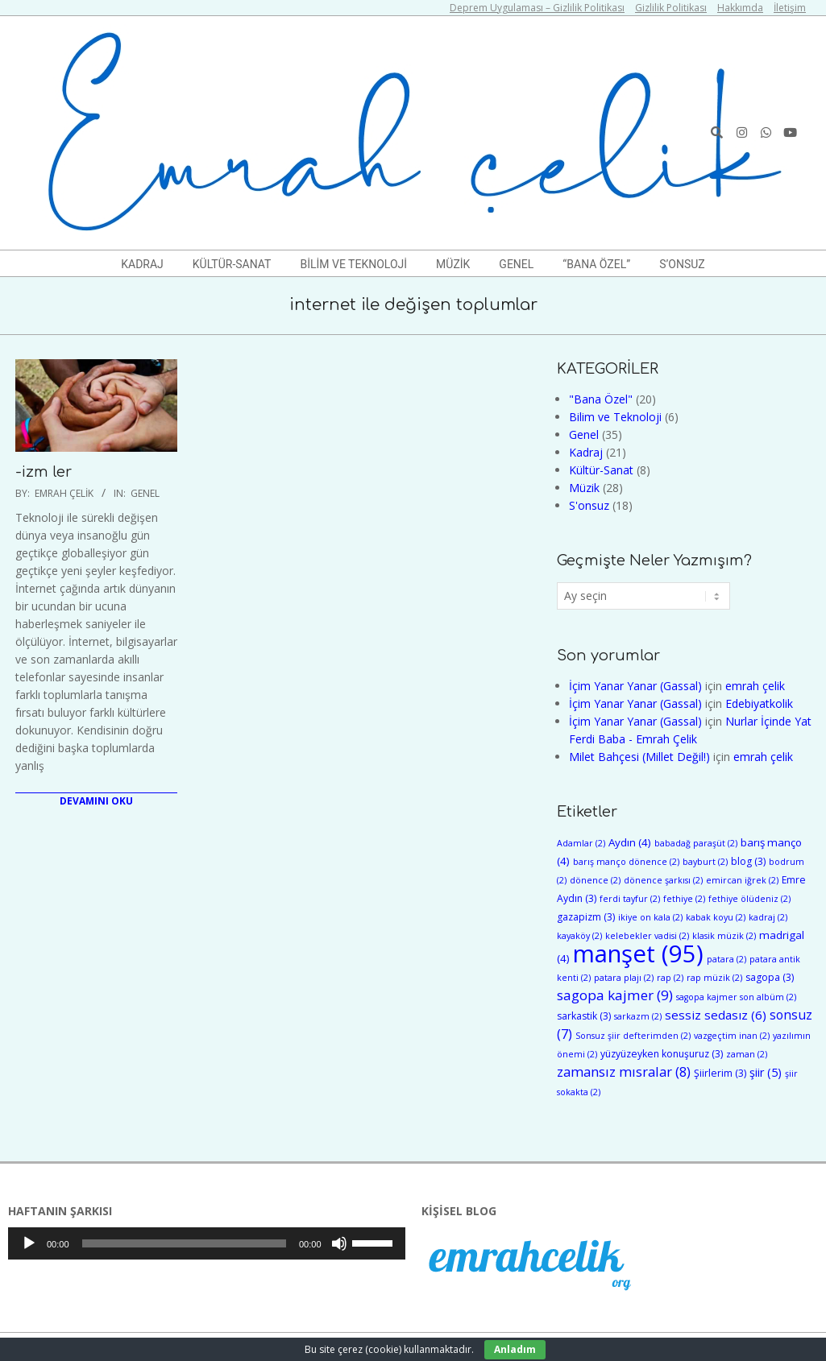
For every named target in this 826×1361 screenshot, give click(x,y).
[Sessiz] (339, 1243)
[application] (206, 1243)
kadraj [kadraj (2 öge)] (768, 917)
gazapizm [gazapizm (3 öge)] (586, 917)
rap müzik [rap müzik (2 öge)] (714, 977)
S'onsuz (589, 505)
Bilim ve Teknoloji (615, 416)
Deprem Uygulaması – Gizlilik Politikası (537, 7)
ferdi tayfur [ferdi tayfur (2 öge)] (630, 898)
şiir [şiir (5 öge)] (765, 1072)
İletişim (790, 7)
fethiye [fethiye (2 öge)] (684, 898)
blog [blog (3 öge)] (748, 861)
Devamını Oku (96, 801)
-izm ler (43, 472)
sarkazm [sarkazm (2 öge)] (638, 1016)
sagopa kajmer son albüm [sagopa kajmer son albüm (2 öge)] (736, 997)
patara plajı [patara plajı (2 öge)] (624, 977)
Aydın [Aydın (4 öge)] (629, 842)
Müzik (584, 487)
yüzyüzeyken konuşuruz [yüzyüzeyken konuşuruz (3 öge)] (661, 1054)
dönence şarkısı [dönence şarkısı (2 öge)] (663, 880)
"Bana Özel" (601, 399)
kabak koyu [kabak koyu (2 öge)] (715, 917)
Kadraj (586, 452)
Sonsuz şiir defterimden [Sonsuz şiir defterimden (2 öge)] (633, 1035)
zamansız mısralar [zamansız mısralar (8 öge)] (624, 1071)
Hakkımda (740, 7)
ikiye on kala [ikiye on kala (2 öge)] (650, 917)
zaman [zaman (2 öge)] (746, 1054)
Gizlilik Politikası (671, 7)
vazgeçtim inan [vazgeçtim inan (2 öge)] (732, 1035)
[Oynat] (29, 1243)
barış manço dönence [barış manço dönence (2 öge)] (626, 861)
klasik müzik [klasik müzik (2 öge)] (724, 935)
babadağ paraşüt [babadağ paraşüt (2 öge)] (695, 843)
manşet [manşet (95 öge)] (638, 953)
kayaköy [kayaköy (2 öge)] (579, 935)
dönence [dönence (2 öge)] (595, 880)
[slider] (184, 1243)
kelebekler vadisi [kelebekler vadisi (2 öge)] (647, 935)
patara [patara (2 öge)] (726, 959)
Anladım (515, 1349)
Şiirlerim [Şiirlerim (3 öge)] (720, 1073)
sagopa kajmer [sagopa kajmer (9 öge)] (615, 995)
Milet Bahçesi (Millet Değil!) (639, 756)
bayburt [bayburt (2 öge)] (705, 861)
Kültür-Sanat (601, 470)
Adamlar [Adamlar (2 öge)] (581, 843)
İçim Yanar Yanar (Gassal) (635, 685)
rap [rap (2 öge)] (670, 977)
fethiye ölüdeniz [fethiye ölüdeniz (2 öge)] (749, 898)
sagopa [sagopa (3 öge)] (769, 977)
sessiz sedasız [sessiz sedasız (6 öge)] (715, 1015)
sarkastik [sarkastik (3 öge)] (584, 1016)
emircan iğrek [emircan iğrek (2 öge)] (742, 880)
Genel (145, 493)
